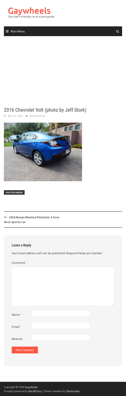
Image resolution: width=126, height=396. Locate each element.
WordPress (34, 391)
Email (16, 327)
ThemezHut (73, 391)
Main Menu (18, 31)
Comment (19, 263)
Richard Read (37, 116)
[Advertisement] (63, 71)
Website (17, 339)
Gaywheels (29, 10)
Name (17, 315)
